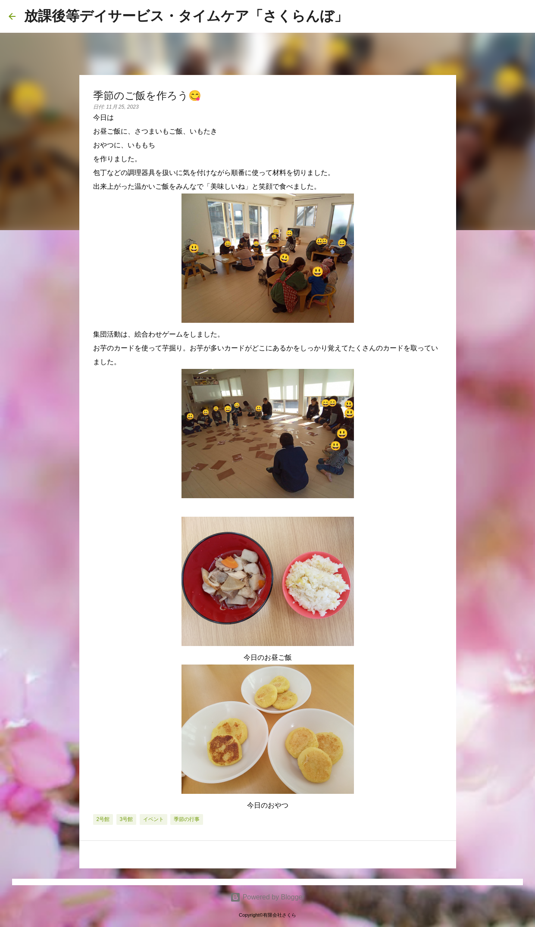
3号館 (126, 819)
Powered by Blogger (267, 897)
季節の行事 (187, 819)
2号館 (103, 819)
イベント (153, 819)
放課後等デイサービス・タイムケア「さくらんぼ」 (186, 16)
